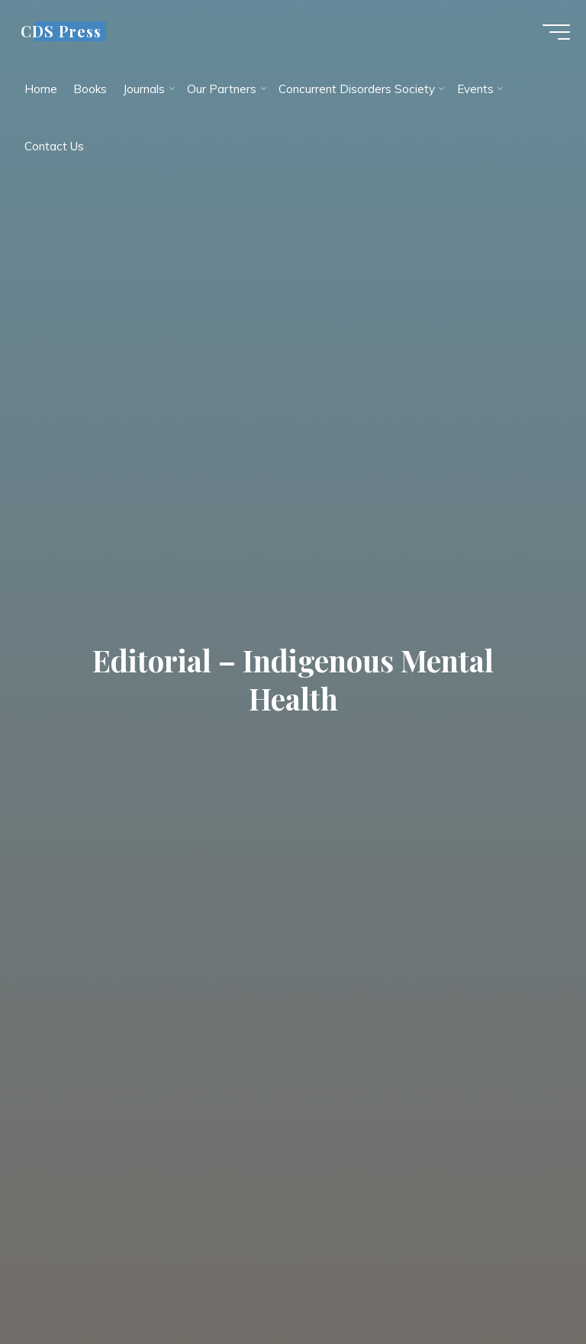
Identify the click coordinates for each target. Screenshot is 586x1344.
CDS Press (67, 36)
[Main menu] (549, 36)
